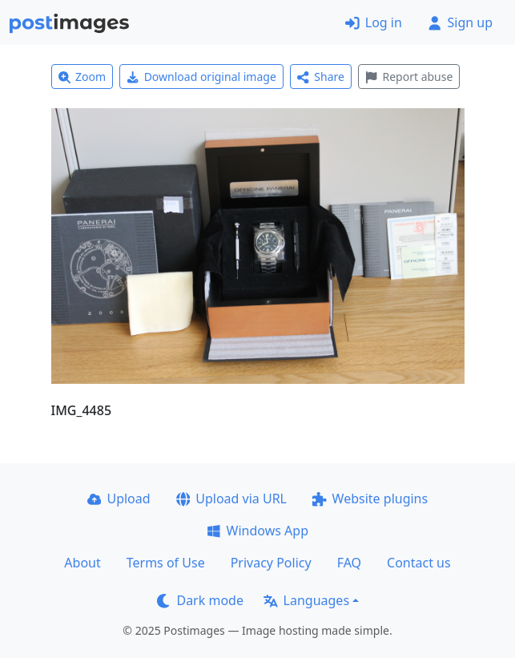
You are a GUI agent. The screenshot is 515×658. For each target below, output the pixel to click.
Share (320, 76)
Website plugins (370, 498)
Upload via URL (231, 498)
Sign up (460, 22)
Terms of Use (166, 562)
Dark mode (200, 600)
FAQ (349, 562)
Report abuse (409, 76)
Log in (373, 22)
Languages (306, 600)
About (82, 562)
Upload (119, 498)
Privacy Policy (271, 562)
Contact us (419, 562)
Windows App (257, 530)
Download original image (201, 76)
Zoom (82, 76)
